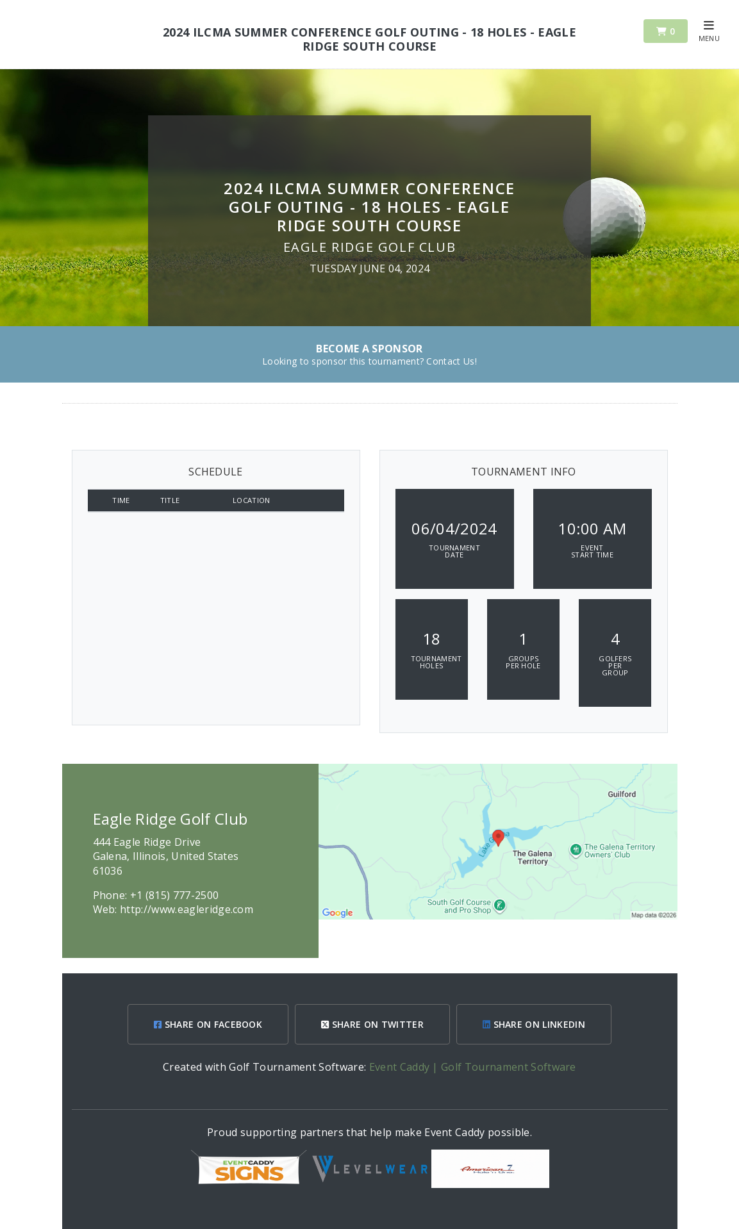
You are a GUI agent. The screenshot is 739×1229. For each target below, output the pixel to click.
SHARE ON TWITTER (372, 1024)
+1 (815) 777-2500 (174, 895)
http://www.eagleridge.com (186, 909)
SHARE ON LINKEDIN (534, 1024)
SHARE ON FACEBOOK (208, 1024)
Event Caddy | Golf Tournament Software (472, 1067)
